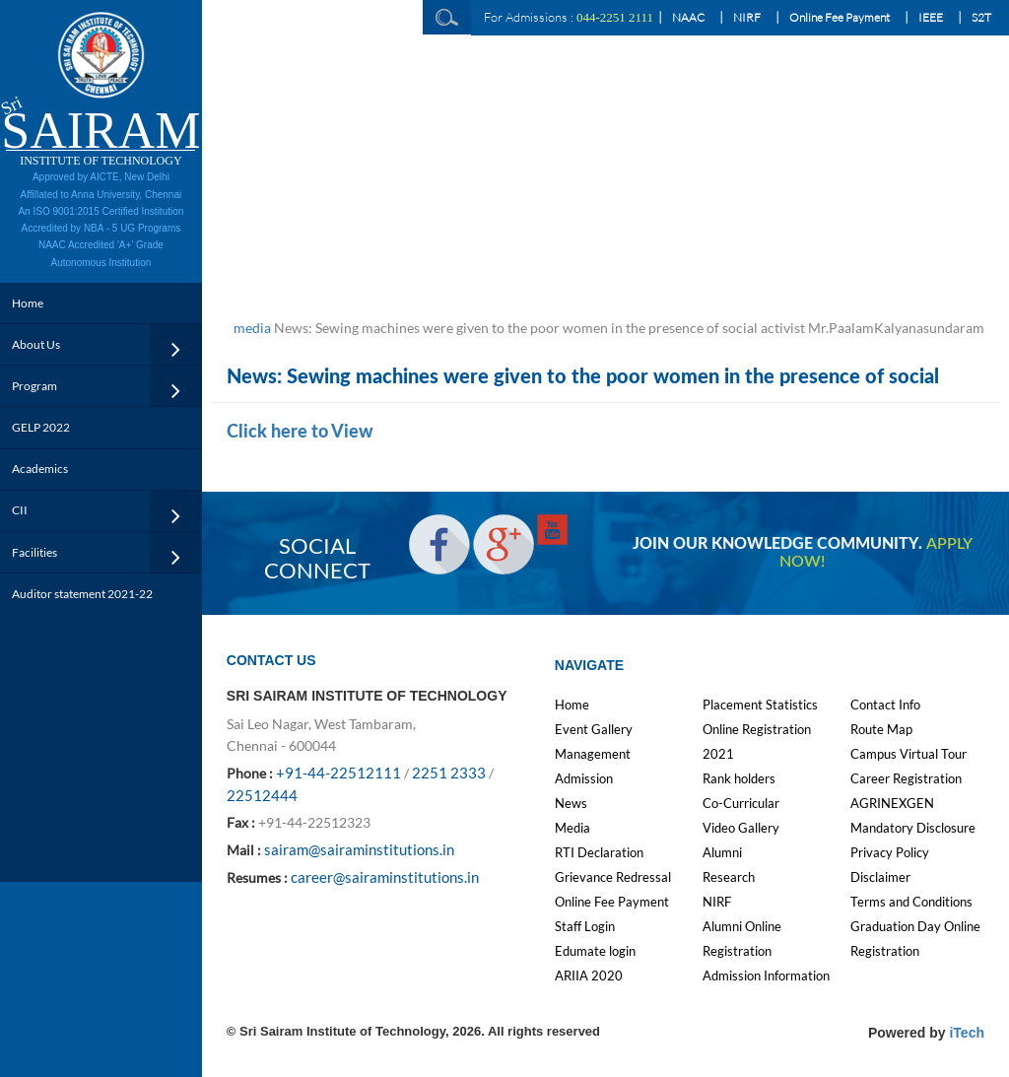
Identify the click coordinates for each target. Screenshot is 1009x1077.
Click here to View (300, 432)
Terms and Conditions (911, 901)
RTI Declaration (599, 852)
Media (572, 828)
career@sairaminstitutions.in (385, 877)
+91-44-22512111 (338, 772)
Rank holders (739, 778)
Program (34, 385)
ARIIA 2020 (589, 975)
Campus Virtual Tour (908, 754)
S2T (981, 17)
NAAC (688, 17)
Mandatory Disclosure (912, 828)
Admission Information (766, 975)
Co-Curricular (741, 803)
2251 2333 (449, 772)
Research (729, 877)
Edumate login (595, 951)
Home (27, 303)
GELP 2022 (41, 427)
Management (593, 754)
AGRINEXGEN (892, 803)
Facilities (34, 552)
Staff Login (585, 926)
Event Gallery (594, 729)
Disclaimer (880, 877)
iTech (966, 1033)
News (571, 803)
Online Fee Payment (839, 17)
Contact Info (885, 704)
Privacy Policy (889, 852)
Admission (584, 778)
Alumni (722, 852)
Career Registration (906, 778)
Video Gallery (741, 828)
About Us (36, 344)
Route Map (881, 729)
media (252, 327)
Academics (40, 468)
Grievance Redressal (613, 877)
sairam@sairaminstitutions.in (359, 849)
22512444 (262, 795)
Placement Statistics (760, 704)
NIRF (747, 17)
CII (20, 510)
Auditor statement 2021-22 (82, 593)
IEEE (930, 17)
